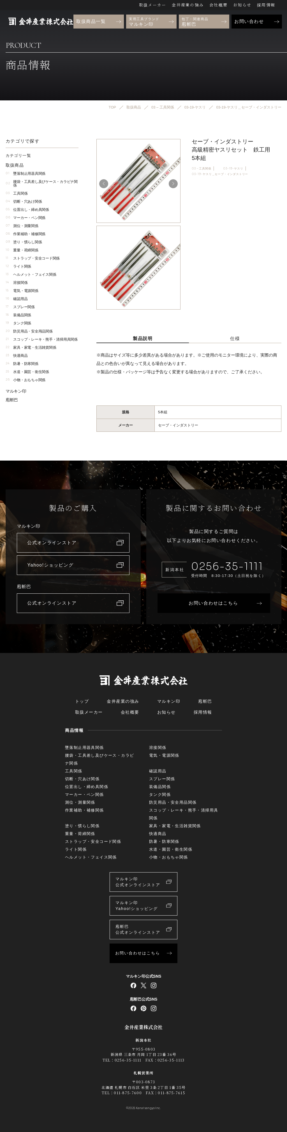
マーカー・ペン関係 (25, 218)
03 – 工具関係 (201, 168)
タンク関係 (18, 323)
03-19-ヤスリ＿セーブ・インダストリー (220, 174)
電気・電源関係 (22, 291)
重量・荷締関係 (22, 250)
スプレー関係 (20, 307)
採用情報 (266, 5)
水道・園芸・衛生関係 (27, 372)
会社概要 (218, 5)
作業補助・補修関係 (25, 234)
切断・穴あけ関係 (24, 201)
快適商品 (16, 355)
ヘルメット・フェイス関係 (31, 274)
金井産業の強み (188, 5)
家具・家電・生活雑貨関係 (31, 347)
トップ (82, 701)
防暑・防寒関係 (22, 364)
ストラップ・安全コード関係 (33, 258)
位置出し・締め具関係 (27, 209)
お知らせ (242, 5)
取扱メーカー (152, 5)
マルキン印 (16, 391)
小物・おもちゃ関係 (25, 380)
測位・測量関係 (22, 226)
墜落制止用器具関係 (25, 173)
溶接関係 (16, 282)
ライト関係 (18, 266)
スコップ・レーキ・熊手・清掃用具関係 (42, 339)
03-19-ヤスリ (233, 168)
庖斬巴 (12, 399)
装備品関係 (18, 315)
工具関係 (16, 193)
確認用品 (16, 299)
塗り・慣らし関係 (24, 242)
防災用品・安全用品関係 (29, 331)
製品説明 (142, 338)
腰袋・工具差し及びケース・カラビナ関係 (42, 183)
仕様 (235, 338)
